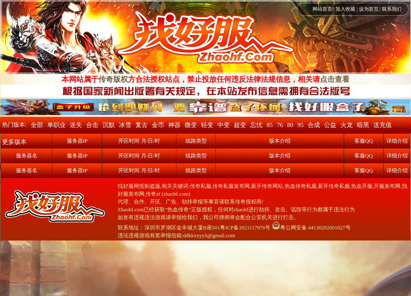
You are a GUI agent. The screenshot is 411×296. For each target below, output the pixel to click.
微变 (191, 125)
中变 (223, 125)
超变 (240, 125)
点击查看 (334, 79)
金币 (158, 125)
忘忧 (256, 125)
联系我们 (392, 9)
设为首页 (369, 9)
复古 (141, 125)
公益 (330, 125)
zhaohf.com (175, 194)
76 (280, 125)
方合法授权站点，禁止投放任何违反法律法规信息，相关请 (224, 79)
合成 (314, 125)
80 (290, 125)
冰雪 (125, 125)
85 (270, 125)
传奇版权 (113, 79)
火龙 (346, 125)
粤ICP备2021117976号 (245, 227)
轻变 (207, 125)
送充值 (382, 125)
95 (300, 125)
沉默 (109, 125)
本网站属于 (80, 79)
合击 (92, 125)
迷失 (76, 125)
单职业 (56, 125)
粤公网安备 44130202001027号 (311, 227)
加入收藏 (345, 9)
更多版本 (14, 142)
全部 (37, 125)
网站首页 (322, 9)
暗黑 (363, 125)
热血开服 (361, 186)
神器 (174, 125)
